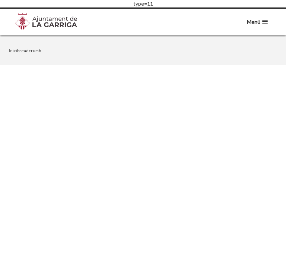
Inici (13, 50)
